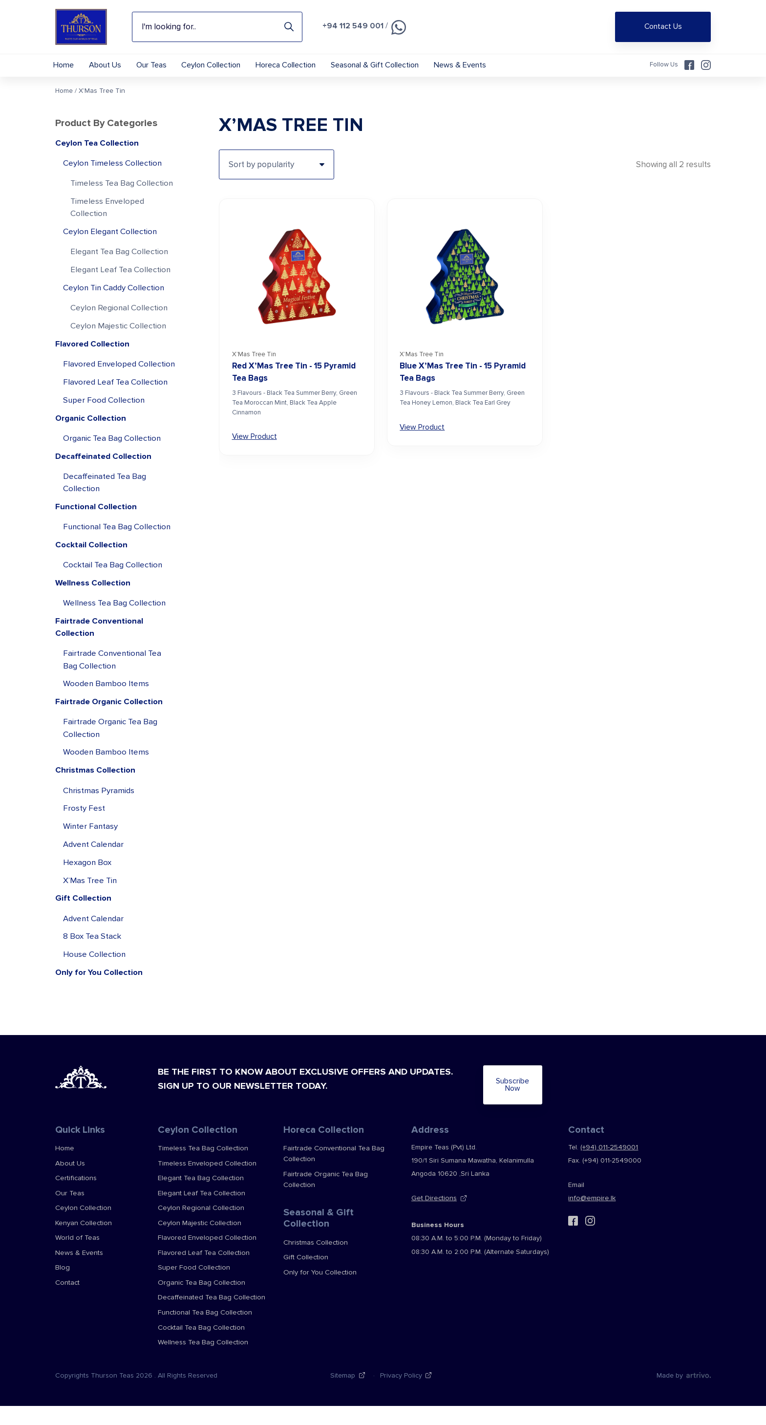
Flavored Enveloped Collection (100, 383)
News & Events (479, 65)
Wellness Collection (93, 612)
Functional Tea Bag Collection (118, 555)
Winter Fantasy (91, 860)
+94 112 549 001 (353, 26)
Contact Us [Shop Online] (663, 26)
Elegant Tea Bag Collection (120, 263)
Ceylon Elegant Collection (110, 243)
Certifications (75, 1205)
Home (65, 65)
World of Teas (76, 1262)
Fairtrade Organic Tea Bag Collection (110, 760)
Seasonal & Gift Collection (391, 65)
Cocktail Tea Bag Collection (113, 594)
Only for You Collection (100, 1009)
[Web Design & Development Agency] (698, 1394)
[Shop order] (276, 173)
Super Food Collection (104, 426)
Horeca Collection (299, 65)
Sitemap (342, 1394)
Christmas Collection (96, 804)
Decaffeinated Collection (104, 483)
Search (289, 27)
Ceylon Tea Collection (98, 152)
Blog (62, 1290)
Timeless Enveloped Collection (107, 218)
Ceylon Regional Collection (119, 320)
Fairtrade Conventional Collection (101, 657)
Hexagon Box (87, 897)
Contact (67, 1304)
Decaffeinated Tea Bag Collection (105, 510)
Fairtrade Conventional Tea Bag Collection (113, 690)
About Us (109, 65)
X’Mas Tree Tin (91, 915)
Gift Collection (83, 933)
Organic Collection (91, 445)
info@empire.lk (590, 1229)
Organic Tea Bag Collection (112, 465)
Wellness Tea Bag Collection (115, 633)
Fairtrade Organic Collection (111, 734)
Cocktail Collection (92, 574)
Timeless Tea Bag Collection (122, 193)
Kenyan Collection (83, 1248)
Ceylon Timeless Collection (113, 173)
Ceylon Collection (222, 65)
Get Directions (433, 1229)
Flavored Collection (93, 357)
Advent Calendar (94, 879)
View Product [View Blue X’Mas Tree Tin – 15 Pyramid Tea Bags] (422, 436)
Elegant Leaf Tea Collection (121, 281)
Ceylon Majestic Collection (118, 338)
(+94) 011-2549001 (609, 1176)
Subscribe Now (485, 1118)
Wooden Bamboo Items (106, 715)
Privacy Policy (401, 1394)
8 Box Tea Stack (92, 973)
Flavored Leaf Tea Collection (116, 408)
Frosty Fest (84, 842)
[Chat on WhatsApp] (399, 27)
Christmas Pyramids (99, 824)
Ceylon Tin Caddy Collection (114, 300)
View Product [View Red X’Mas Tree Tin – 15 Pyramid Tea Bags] (254, 445)
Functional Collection (97, 535)
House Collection (95, 991)
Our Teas (159, 65)
